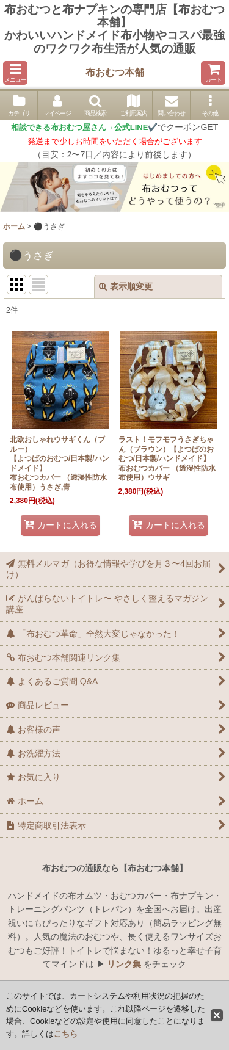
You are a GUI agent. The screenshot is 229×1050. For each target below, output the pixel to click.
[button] (15, 73)
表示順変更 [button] (126, 286)
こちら (66, 1033)
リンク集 (124, 964)
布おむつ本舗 (114, 72)
